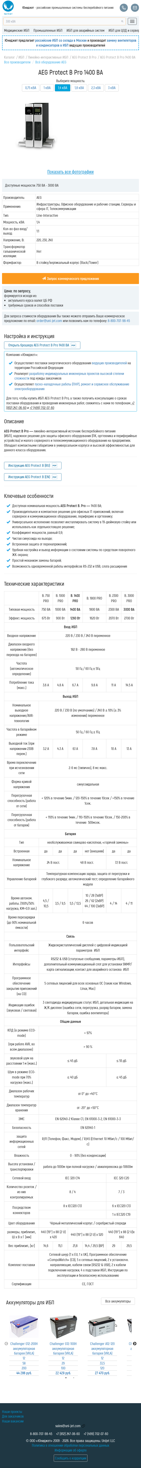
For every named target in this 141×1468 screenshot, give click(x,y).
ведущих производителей (109, 363)
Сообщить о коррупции (70, 1458)
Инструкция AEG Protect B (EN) (29, 476)
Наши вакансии (13, 1421)
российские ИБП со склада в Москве (61, 40)
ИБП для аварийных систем (85, 30)
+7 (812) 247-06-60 (68, 1433)
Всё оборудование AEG (50, 62)
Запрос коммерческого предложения (70, 278)
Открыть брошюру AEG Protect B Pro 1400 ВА (38, 345)
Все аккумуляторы (118, 1301)
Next (135, 1344)
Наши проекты (12, 1411)
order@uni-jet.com (49, 320)
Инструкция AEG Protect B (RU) (29, 465)
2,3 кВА (96, 87)
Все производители (17, 62)
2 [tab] (79, 1378)
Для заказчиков (13, 1416)
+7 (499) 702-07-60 (96, 1433)
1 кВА (47, 87)
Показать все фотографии (70, 171)
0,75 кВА (30, 87)
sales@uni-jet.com (68, 1425)
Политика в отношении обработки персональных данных (70, 1445)
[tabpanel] (24, 1344)
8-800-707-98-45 (119, 320)
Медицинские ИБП (16, 30)
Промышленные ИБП (47, 30)
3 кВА (111, 87)
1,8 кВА (79, 87)
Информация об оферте (71, 1450)
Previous (6, 1344)
